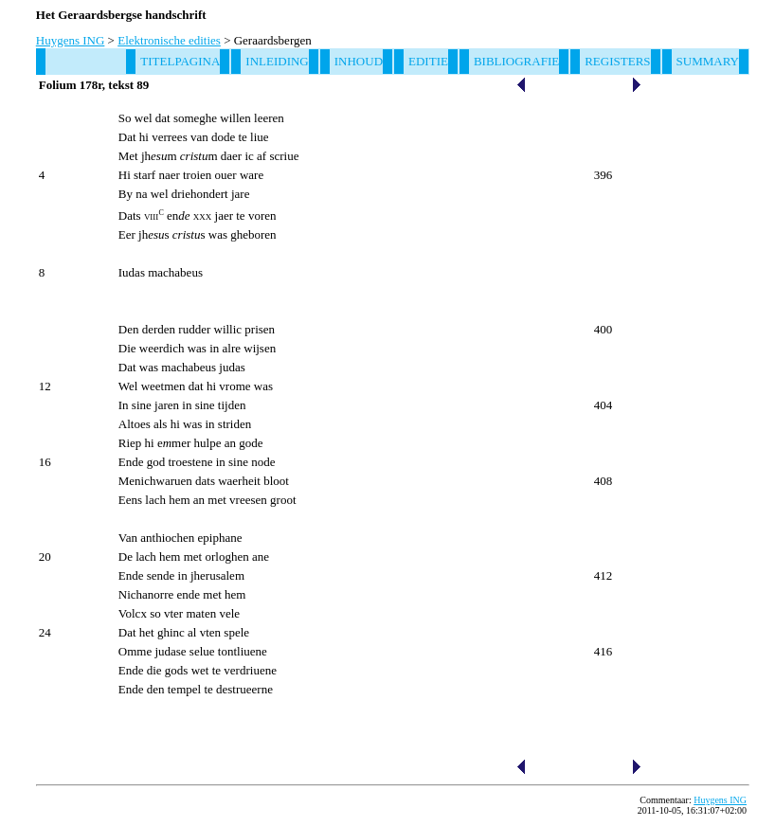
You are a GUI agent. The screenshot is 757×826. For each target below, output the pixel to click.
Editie (428, 61)
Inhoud (358, 61)
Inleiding (276, 61)
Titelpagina (180, 61)
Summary (707, 61)
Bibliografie (516, 61)
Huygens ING (70, 40)
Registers (617, 61)
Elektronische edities (169, 40)
